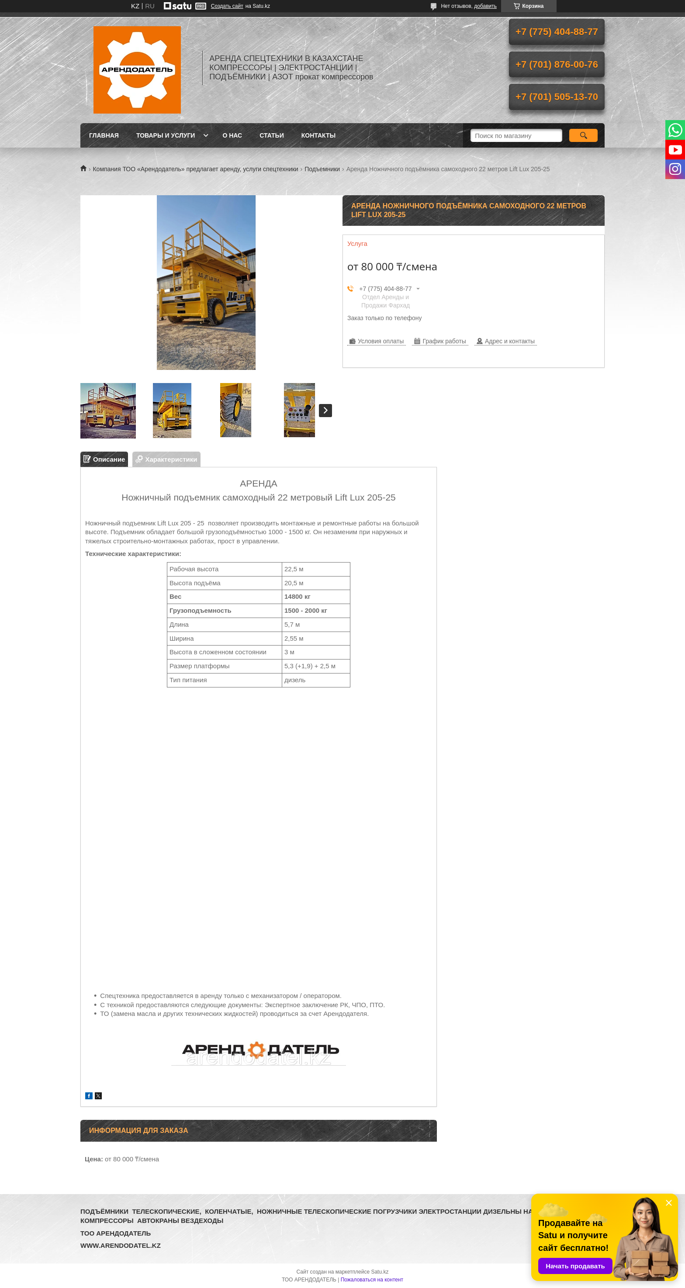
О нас (232, 135)
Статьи (271, 135)
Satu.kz (379, 1272)
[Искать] (583, 135)
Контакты (318, 135)
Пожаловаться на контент (372, 1280)
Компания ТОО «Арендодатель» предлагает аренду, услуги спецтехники (195, 169)
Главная (104, 135)
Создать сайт (227, 6)
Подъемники (322, 169)
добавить (485, 6)
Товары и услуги (165, 135)
